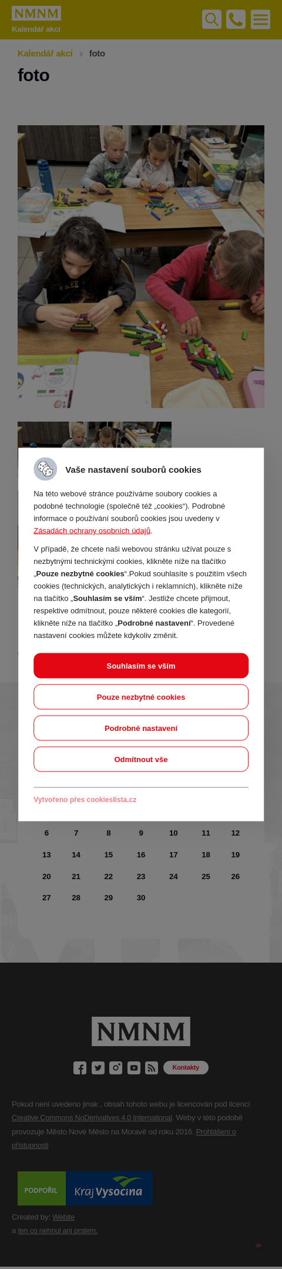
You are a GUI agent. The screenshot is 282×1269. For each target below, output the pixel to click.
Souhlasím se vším (140, 666)
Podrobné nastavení (141, 728)
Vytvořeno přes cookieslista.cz (84, 800)
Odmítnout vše (140, 759)
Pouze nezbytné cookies (141, 697)
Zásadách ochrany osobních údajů (91, 530)
